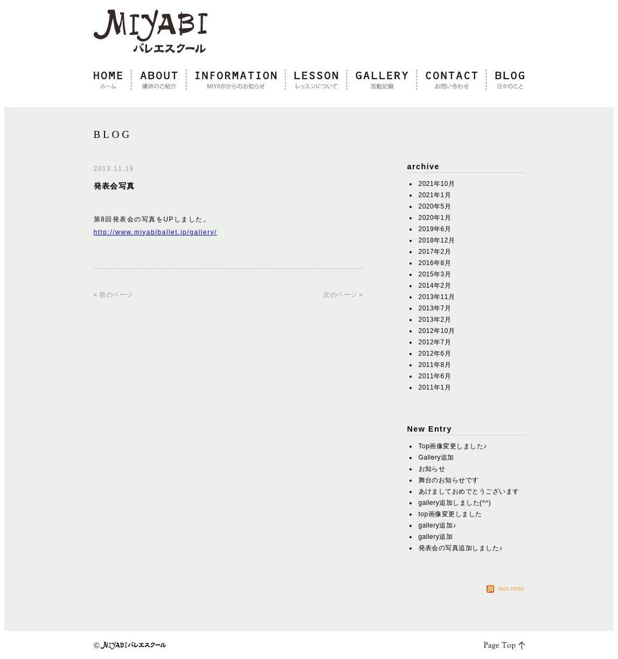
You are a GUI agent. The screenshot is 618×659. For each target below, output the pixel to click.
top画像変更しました (450, 514)
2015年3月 (435, 274)
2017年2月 (435, 251)
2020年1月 (435, 217)
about (158, 80)
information (236, 80)
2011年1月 (435, 387)
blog (506, 80)
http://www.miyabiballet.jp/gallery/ (155, 232)
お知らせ (432, 469)
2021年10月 (437, 184)
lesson (316, 80)
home (112, 80)
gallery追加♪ (437, 525)
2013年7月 (435, 308)
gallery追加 (436, 536)
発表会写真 (114, 186)
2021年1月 (435, 195)
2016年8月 (435, 263)
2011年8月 (435, 365)
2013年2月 (435, 319)
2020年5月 (435, 206)
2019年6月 (435, 229)
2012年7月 (435, 342)
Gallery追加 (436, 457)
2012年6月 (435, 353)
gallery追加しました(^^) (455, 503)
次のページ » (343, 295)
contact (452, 80)
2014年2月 (435, 285)
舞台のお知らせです (449, 480)
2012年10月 (437, 331)
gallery (382, 80)
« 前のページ (113, 295)
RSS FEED (512, 589)
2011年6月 (435, 376)
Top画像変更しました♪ (453, 446)
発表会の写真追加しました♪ (461, 548)
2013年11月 (437, 297)
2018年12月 (437, 240)
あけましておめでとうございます (469, 491)
